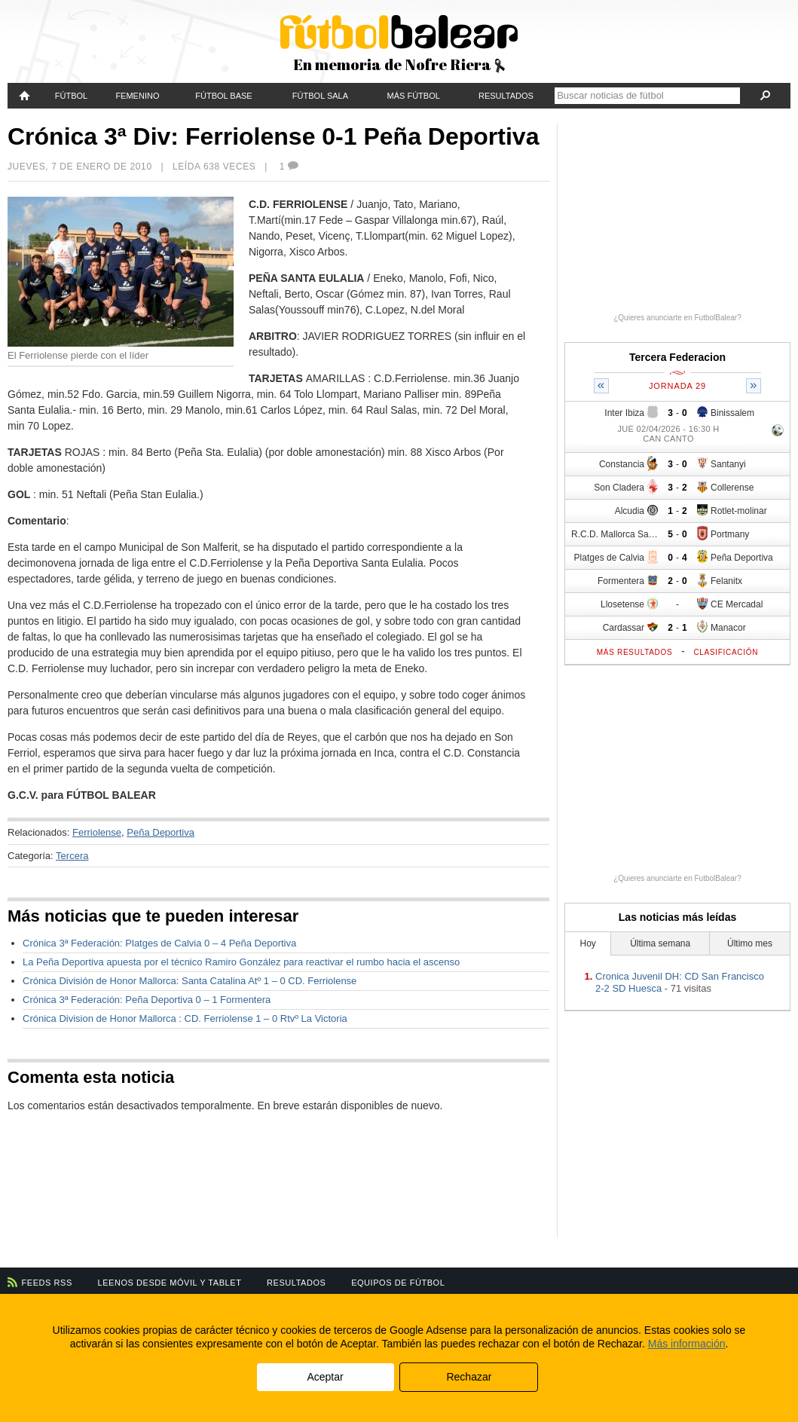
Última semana (660, 943)
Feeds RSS (47, 1282)
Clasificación (725, 652)
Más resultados (635, 652)
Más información (687, 1344)
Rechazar (468, 1377)
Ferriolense (96, 832)
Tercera (72, 855)
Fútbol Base (223, 95)
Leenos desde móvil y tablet (170, 1282)
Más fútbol (413, 95)
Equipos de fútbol (398, 1282)
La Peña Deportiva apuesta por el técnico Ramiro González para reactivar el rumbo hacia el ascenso (241, 962)
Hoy (588, 943)
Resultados (506, 95)
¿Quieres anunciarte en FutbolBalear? (677, 317)
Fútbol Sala (320, 95)
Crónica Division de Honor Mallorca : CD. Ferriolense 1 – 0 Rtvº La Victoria (185, 1018)
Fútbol (71, 95)
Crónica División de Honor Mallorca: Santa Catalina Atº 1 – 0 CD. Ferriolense (189, 980)
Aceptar (325, 1377)
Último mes (749, 943)
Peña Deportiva (160, 832)
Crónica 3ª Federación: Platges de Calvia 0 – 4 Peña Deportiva (159, 943)
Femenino (137, 95)
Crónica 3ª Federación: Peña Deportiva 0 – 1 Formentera (147, 999)
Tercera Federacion (677, 357)
